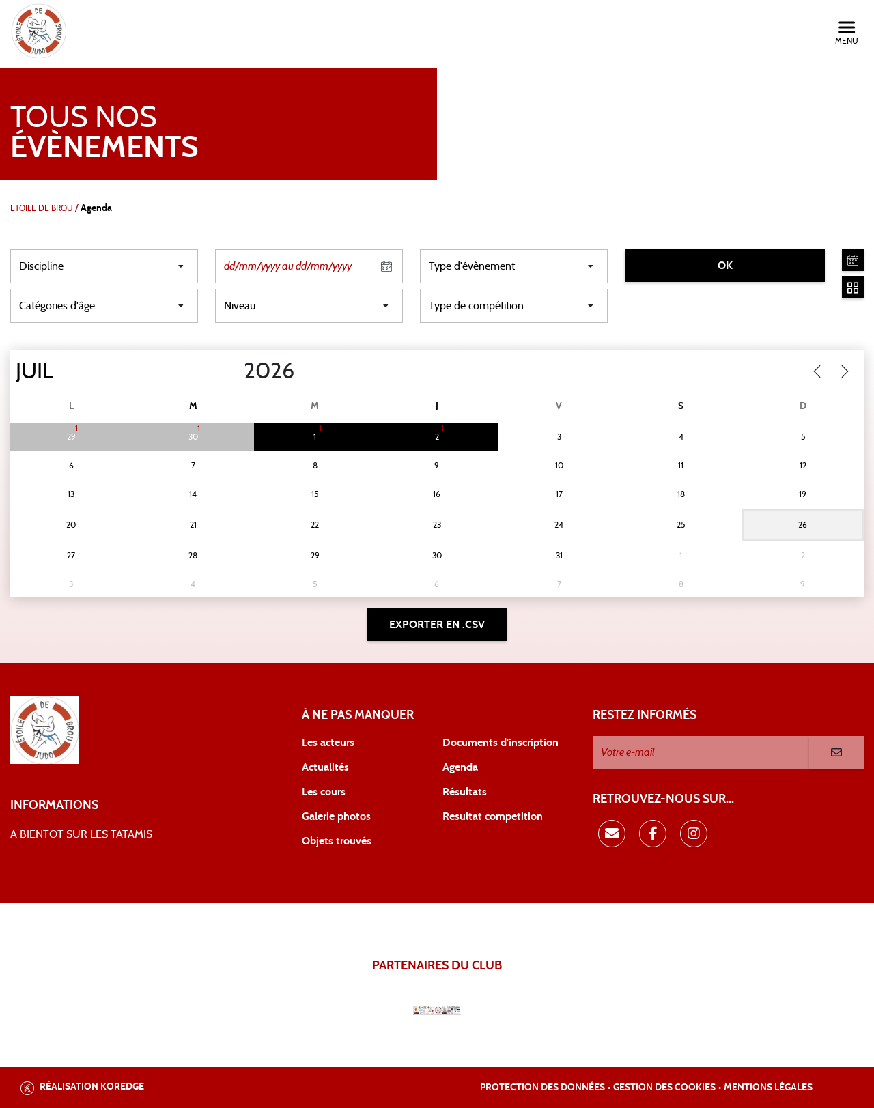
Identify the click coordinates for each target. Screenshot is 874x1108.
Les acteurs (328, 742)
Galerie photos (336, 816)
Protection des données (542, 1087)
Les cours (324, 791)
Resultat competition (492, 816)
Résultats (464, 791)
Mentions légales (768, 1087)
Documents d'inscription (500, 742)
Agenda (460, 767)
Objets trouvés (336, 841)
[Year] (232, 371)
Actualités (325, 767)
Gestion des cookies (664, 1087)
